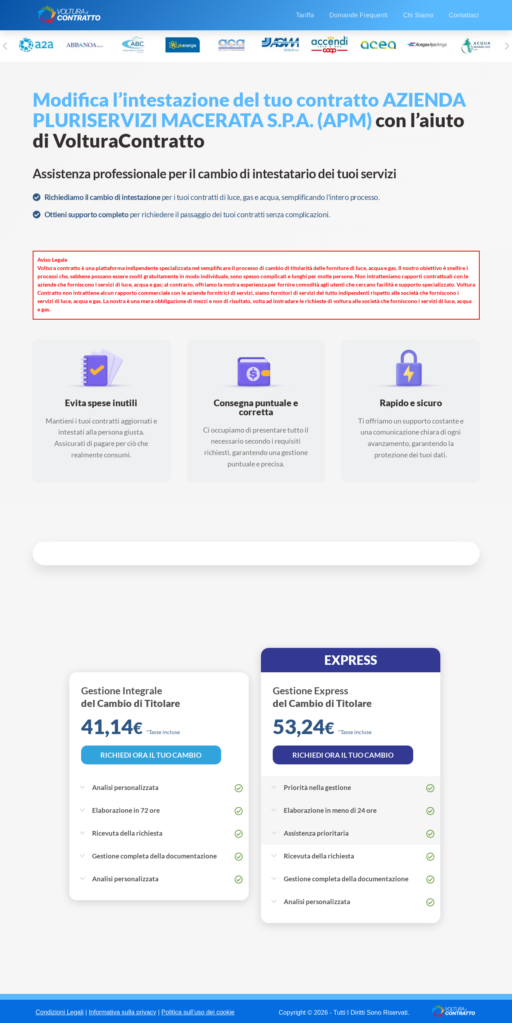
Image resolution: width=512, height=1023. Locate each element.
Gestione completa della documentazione (154, 856)
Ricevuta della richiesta (127, 833)
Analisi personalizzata (125, 787)
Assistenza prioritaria (316, 833)
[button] (5, 46)
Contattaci (464, 15)
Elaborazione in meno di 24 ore (330, 810)
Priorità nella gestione (317, 787)
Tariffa (305, 15)
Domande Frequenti (358, 15)
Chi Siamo (418, 15)
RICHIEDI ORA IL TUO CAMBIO (151, 755)
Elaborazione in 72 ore (126, 810)
